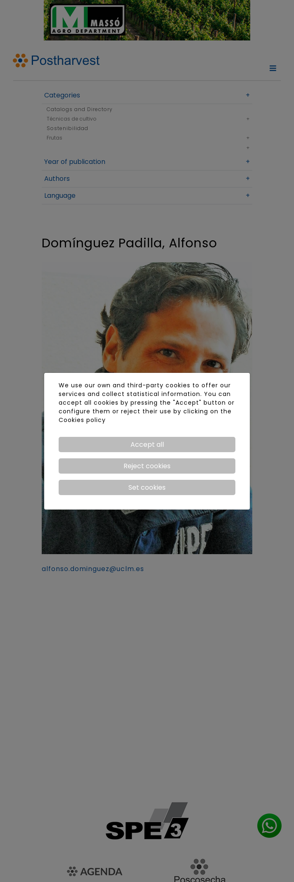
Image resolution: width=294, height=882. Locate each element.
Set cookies (147, 487)
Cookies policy (82, 420)
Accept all (147, 444)
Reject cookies (147, 466)
